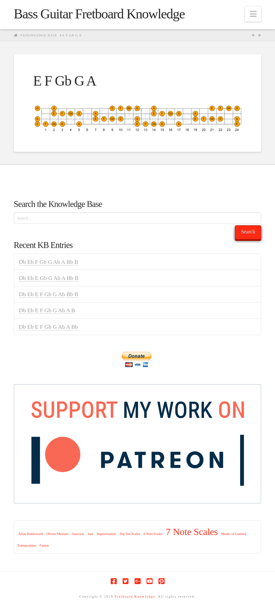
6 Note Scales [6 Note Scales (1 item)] (153, 534)
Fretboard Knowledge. (136, 596)
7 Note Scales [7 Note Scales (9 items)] (192, 532)
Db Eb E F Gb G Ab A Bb (48, 327)
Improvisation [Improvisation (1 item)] (106, 534)
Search (248, 231)
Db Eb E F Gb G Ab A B (47, 310)
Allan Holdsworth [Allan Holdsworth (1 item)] (30, 534)
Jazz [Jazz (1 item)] (90, 534)
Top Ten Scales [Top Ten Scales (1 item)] (129, 534)
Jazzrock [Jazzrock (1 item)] (78, 534)
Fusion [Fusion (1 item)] (44, 545)
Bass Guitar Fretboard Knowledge (99, 14)
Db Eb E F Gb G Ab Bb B (48, 294)
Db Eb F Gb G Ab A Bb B (48, 262)
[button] (253, 14)
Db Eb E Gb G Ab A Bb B (49, 278)
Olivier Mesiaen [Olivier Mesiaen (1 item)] (57, 534)
